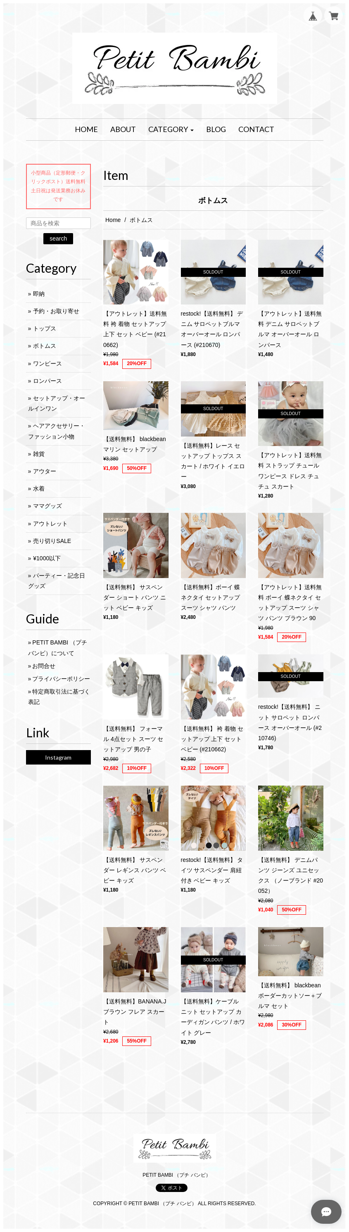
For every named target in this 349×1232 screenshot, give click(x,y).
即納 (39, 293)
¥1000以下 (47, 558)
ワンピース (47, 363)
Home (113, 220)
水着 (39, 488)
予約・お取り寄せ (56, 311)
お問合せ (43, 666)
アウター (44, 471)
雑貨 (39, 454)
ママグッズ (47, 506)
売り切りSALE (52, 541)
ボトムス (44, 345)
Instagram (58, 757)
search (58, 238)
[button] (171, 129)
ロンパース (47, 381)
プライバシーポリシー (61, 678)
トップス (44, 328)
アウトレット (50, 523)
